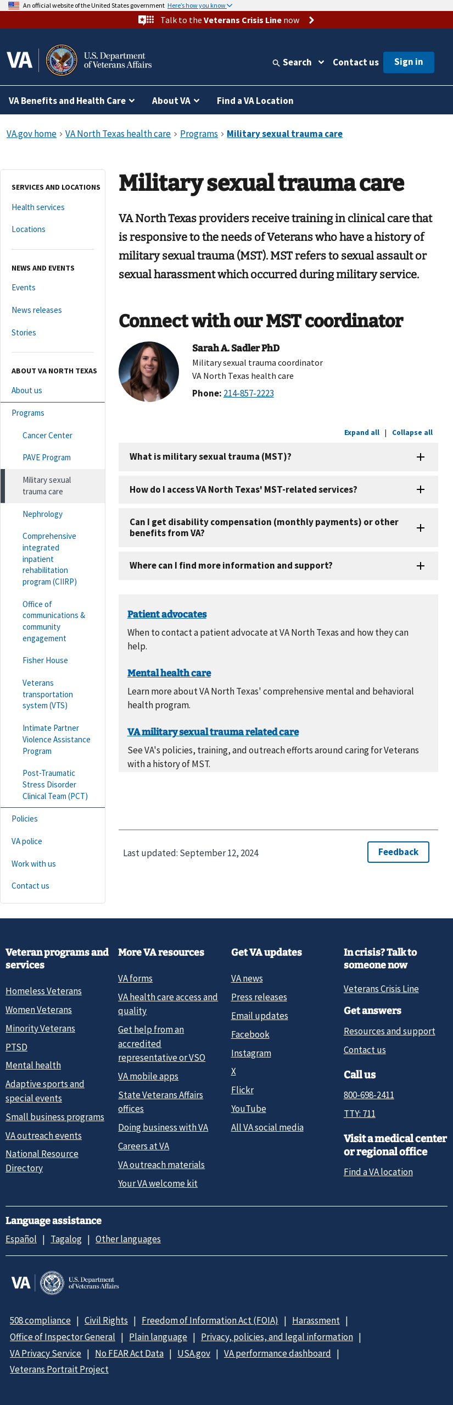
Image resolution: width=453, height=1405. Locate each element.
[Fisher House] (53, 660)
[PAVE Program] (53, 458)
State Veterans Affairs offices (160, 1102)
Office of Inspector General (62, 1337)
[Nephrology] (53, 514)
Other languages (128, 1239)
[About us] (53, 390)
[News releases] (53, 310)
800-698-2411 (369, 1095)
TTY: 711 (360, 1114)
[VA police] (53, 841)
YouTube (248, 1109)
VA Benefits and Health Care (67, 101)
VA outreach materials (161, 1165)
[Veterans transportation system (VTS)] (53, 694)
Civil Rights (106, 1320)
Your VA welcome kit (158, 1183)
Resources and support (389, 1031)
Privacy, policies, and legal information (277, 1337)
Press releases (259, 997)
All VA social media (267, 1127)
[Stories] (53, 333)
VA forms (135, 978)
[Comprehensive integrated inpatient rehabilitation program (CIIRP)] (53, 559)
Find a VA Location (255, 101)
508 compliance (40, 1320)
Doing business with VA (163, 1127)
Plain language (158, 1337)
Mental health (33, 1065)
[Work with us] (53, 864)
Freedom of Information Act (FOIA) (210, 1320)
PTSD (16, 1047)
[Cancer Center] (53, 436)
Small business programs (54, 1117)
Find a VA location (378, 1172)
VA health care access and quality (168, 1004)
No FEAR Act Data (129, 1353)
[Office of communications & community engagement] (53, 621)
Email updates (259, 1016)
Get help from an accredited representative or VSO (161, 1043)
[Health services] (53, 207)
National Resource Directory (42, 1160)
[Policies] (53, 819)
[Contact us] (53, 886)
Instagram (251, 1053)
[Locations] (53, 229)
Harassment (316, 1320)
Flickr (242, 1090)
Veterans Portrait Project (59, 1369)
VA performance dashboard (277, 1353)
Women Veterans (38, 1010)
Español (21, 1239)
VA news (247, 978)
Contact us (356, 62)
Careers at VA (143, 1146)
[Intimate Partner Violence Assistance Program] (53, 739)
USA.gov (193, 1353)
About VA (171, 101)
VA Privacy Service (45, 1353)
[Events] (53, 288)
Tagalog (66, 1239)
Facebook (250, 1034)
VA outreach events (43, 1135)
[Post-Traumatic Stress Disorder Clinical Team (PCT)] (53, 784)
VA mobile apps (148, 1076)
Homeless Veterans (43, 991)
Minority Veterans (40, 1028)
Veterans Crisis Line (381, 989)
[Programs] (53, 413)
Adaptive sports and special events (45, 1091)
